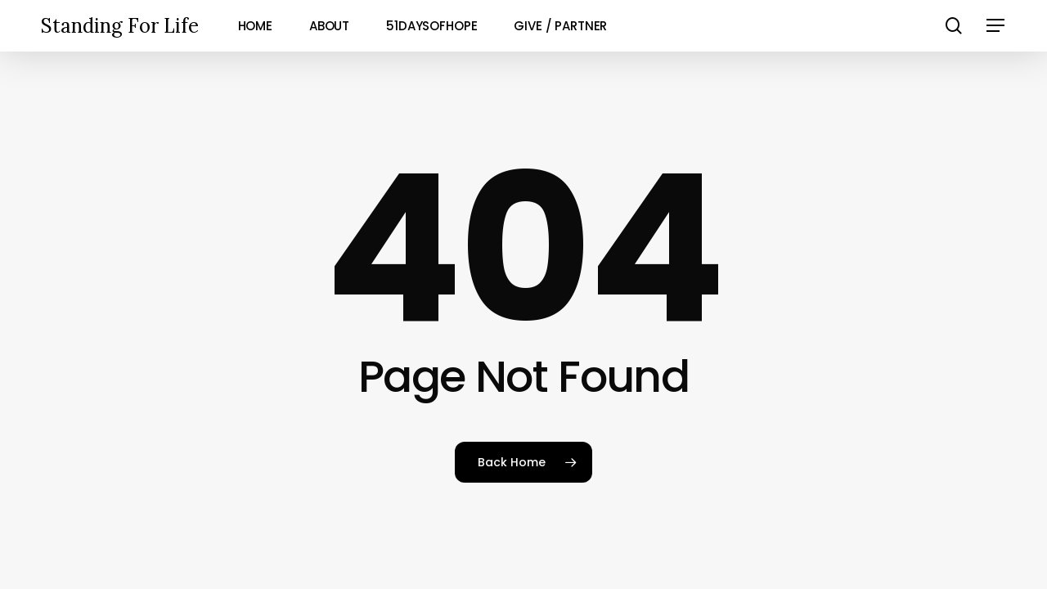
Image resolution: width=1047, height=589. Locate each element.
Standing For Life (120, 26)
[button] (996, 25)
